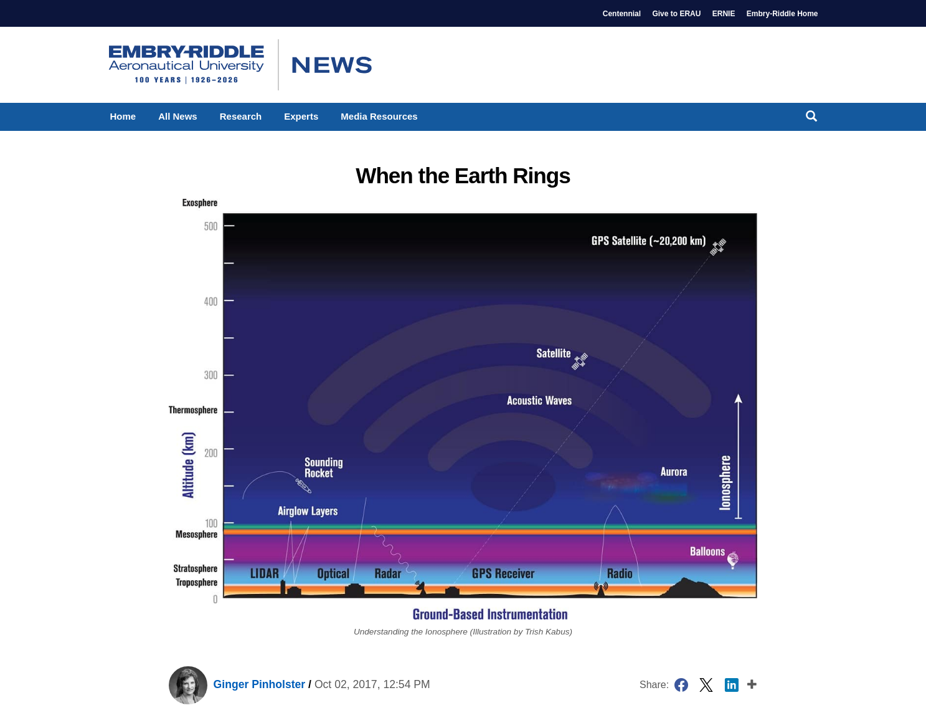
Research (241, 116)
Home (123, 116)
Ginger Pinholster (237, 684)
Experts (301, 116)
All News (177, 116)
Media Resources (379, 116)
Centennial (622, 13)
